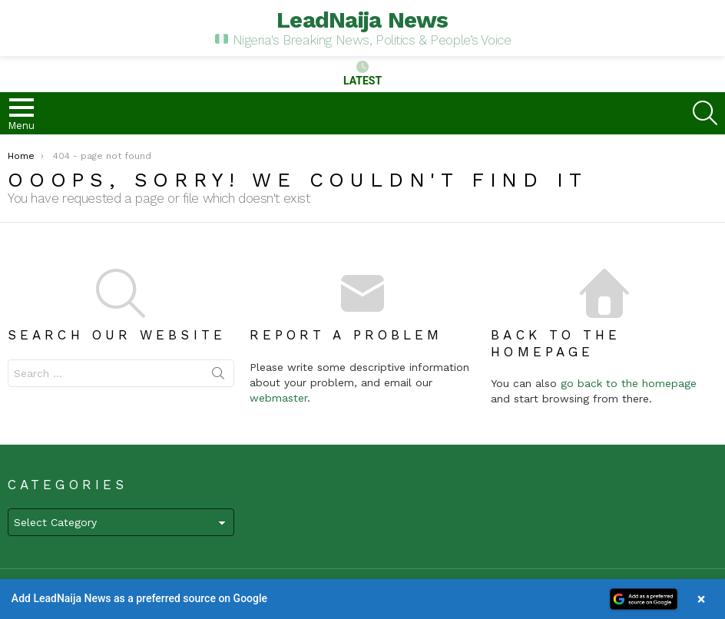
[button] (362, 599)
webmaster (278, 398)
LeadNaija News (362, 19)
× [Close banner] (701, 599)
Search (218, 376)
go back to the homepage (629, 383)
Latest (362, 74)
